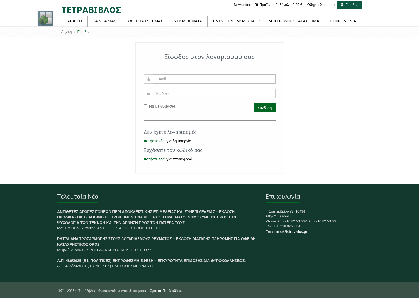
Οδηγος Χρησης (319, 5)
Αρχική (66, 32)
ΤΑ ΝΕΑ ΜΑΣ (104, 21)
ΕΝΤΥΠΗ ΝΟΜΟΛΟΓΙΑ (234, 21)
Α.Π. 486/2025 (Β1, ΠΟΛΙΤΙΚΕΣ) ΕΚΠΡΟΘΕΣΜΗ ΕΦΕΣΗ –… (108, 266)
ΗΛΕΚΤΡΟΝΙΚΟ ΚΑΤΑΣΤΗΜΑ (292, 21)
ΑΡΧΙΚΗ (74, 21)
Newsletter (242, 5)
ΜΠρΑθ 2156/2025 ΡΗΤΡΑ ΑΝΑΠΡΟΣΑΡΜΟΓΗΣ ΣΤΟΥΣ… (106, 250)
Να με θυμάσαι (160, 106)
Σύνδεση (265, 108)
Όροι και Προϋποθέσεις (166, 291)
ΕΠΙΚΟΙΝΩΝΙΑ (343, 21)
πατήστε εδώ (155, 141)
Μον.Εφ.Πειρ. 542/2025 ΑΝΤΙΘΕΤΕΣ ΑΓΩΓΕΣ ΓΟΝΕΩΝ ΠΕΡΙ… (110, 228)
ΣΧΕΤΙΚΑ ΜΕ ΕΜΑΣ (145, 21)
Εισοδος (349, 5)
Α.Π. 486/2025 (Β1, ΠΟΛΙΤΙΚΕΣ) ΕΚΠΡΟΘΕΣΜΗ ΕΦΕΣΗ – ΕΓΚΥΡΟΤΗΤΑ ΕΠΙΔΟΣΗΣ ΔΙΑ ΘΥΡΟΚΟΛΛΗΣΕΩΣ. (151, 260)
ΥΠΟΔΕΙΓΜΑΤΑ (188, 21)
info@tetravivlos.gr (291, 231)
